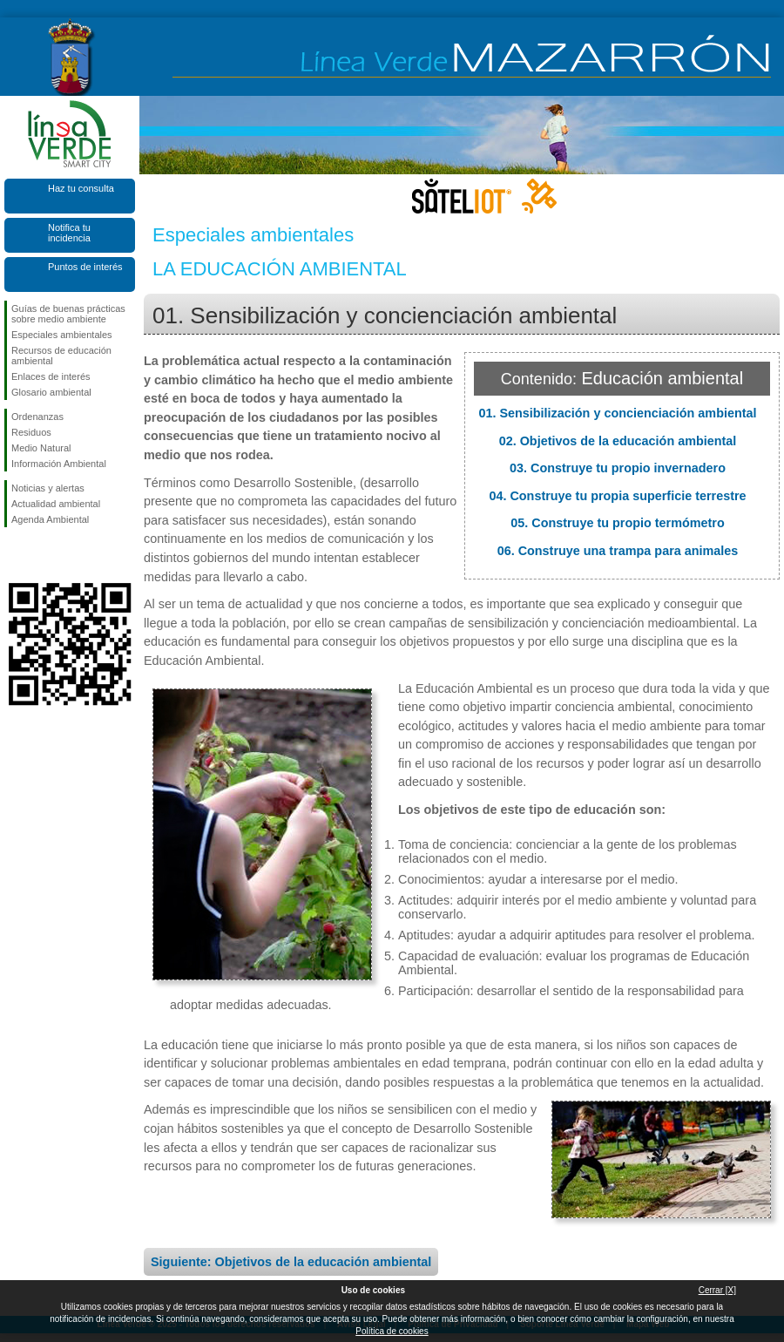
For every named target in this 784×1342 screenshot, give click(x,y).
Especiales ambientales (61, 334)
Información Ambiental (58, 463)
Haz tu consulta (81, 188)
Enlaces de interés (51, 376)
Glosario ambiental (51, 392)
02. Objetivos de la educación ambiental (618, 441)
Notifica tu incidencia (69, 232)
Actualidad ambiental (55, 503)
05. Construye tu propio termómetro (617, 523)
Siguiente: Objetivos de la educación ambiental (291, 1262)
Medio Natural (41, 448)
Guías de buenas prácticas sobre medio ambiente (68, 313)
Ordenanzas (37, 416)
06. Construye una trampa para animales (618, 551)
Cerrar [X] (717, 1290)
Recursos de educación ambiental (61, 355)
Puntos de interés (85, 266)
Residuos (31, 432)
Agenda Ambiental (50, 519)
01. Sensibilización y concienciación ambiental (617, 413)
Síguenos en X (43, 555)
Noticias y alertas (47, 488)
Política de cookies (391, 1331)
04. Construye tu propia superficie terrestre (617, 496)
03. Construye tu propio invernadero (618, 468)
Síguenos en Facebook (14, 555)
